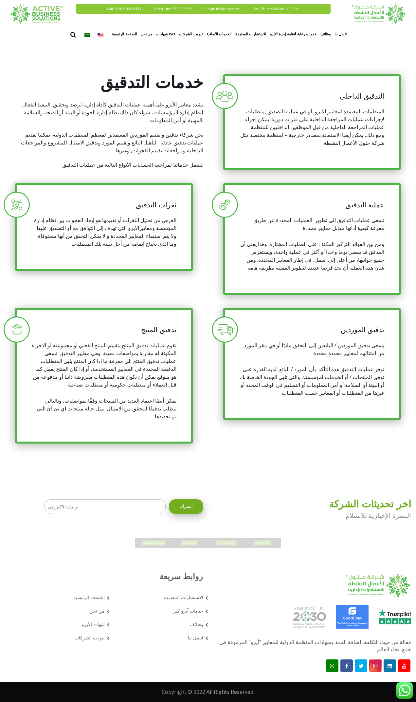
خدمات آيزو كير (188, 611)
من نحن (147, 34)
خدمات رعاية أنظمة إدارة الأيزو (293, 34)
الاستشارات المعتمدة (250, 34)
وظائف (325, 34)
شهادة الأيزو (93, 624)
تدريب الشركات (191, 34)
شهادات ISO (165, 34)
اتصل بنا (341, 34)
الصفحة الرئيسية (124, 34)
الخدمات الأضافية (219, 34)
